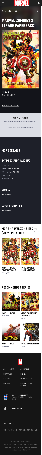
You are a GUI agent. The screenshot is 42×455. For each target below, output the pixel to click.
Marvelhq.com (26, 379)
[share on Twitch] (32, 430)
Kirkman (4, 273)
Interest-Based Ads (15, 450)
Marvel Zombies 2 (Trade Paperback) (9, 269)
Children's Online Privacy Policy (13, 447)
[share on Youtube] (20, 430)
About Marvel (9, 369)
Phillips (9, 273)
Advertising (25, 369)
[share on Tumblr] (16, 430)
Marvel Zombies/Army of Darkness (29, 314)
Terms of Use (15, 441)
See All (36, 230)
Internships (8, 384)
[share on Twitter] (8, 430)
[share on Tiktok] (36, 430)
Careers (6, 379)
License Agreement (31, 447)
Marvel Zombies (8, 344)
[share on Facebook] (4, 430)
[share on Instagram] (13, 430)
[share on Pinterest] (28, 430)
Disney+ (23, 374)
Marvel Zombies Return (30, 344)
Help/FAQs (7, 374)
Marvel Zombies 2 (8, 313)
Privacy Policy (25, 441)
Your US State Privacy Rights (13, 444)
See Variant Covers (10, 105)
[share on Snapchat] (24, 430)
